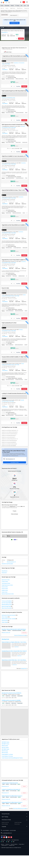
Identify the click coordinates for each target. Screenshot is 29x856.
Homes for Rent (5, 586)
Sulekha (3, 2)
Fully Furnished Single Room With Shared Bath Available (14, 90)
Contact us (7, 844)
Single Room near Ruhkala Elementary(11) (9, 435)
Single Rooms (12, 8)
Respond (21, 38)
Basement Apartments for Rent (8, 593)
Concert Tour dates (17, 822)
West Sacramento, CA (11, 561)
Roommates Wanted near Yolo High (20, 808)
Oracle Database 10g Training (7, 756)
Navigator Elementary (19, 379)
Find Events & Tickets (14, 819)
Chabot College (5, 622)
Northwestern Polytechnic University (9, 615)
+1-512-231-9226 (12, 830)
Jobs (21, 5)
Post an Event (17, 824)
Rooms (7, 8)
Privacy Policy (21, 844)
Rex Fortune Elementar (19, 415)
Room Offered (4, 69)
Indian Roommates (4, 10)
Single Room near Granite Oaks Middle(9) (9, 445)
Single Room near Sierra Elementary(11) (8, 437)
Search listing (4, 14)
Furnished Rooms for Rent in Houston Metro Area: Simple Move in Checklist (14, 651)
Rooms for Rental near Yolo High (21, 635)
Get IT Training (14, 816)
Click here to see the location (7, 563)
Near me (2, 8)
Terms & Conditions (14, 844)
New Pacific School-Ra (10, 379)
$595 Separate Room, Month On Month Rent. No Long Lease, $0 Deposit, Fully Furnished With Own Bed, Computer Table (12, 30)
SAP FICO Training (5, 747)
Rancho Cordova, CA (6, 632)
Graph (4, 536)
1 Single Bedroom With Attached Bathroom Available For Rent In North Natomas (14, 56)
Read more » (17, 646)
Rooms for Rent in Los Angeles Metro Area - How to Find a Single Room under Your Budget (14, 642)
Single (3, 784)
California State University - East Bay (9, 618)
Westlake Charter (9, 247)
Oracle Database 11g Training (7, 754)
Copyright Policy (11, 845)
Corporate (14, 826)
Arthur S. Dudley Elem (9, 344)
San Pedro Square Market (7, 602)
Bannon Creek (18, 142)
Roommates (7, 5)
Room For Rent (5, 288)
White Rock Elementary (19, 310)
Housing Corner (5, 639)
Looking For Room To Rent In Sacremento (10, 782)
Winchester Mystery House (7, 604)
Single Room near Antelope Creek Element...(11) (10, 430)
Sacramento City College (12, 77)
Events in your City (5, 822)
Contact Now (24, 632)
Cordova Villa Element (9, 310)
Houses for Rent (5, 588)
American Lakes (25, 142)
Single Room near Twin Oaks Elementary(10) (9, 440)
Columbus (6, 0)
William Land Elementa (19, 78)
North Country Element (19, 344)
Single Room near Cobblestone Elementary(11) (10, 432)
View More (18, 86)
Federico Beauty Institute (12, 111)
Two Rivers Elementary (19, 112)
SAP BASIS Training (5, 742)
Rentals (12, 5)
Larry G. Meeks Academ (10, 142)
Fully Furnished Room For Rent (9, 322)
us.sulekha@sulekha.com (7, 833)
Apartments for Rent (6, 579)
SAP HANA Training (5, 749)
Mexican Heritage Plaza (7, 606)
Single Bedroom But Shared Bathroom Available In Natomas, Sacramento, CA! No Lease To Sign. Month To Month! (14, 225)
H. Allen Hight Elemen (17, 247)
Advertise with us (4, 845)
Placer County (6, 401)
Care (25, 5)
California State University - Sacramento (14, 176)
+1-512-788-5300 (5, 830)
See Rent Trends (7, 52)
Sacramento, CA (5, 32)
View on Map (7, 63)
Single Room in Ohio (11, 10)
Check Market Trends (14, 462)
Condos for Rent (5, 581)
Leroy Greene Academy (10, 112)
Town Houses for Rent (6, 583)
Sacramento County (11, 97)
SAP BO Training (5, 745)
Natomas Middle (25, 247)
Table (8, 536)
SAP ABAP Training (5, 743)
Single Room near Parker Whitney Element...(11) (10, 438)
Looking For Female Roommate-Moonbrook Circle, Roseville (14, 393)
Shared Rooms (20, 8)
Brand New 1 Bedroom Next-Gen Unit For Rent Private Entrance (14, 629)
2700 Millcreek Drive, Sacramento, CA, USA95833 (11, 700)
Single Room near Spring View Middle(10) (9, 442)
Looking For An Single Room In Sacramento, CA (11, 789)
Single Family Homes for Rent (7, 585)
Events (2, 5)
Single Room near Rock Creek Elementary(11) (9, 433)
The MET (26, 78)
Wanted (7, 784)
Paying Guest (4, 572)
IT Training (17, 5)
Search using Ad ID (13, 15)
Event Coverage (5, 824)
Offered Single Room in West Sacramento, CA (13, 11)
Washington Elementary (10, 78)
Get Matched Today (15, 22)
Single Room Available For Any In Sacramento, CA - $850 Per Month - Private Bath (14, 156)
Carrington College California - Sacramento (15, 309)
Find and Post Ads (14, 814)
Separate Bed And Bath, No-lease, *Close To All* (13, 190)
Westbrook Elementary (9, 415)
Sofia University (5, 620)
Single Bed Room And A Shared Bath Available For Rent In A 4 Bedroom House (14, 259)
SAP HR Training (5, 750)
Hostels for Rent (5, 590)
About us (2, 844)
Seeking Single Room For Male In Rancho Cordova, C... (12, 795)
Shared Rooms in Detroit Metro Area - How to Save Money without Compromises (14, 660)
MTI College (10, 343)
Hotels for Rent (4, 592)
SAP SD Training (5, 752)
